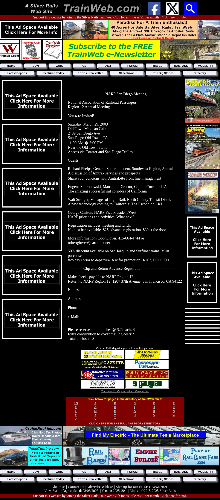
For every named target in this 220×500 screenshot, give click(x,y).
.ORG (59, 65)
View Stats (51, 490)
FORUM (132, 65)
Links (134, 490)
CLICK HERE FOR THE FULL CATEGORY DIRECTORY (124, 423)
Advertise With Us (100, 487)
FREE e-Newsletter (90, 73)
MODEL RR (205, 65)
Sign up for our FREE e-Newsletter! (142, 487)
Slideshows (126, 73)
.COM (35, 65)
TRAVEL (156, 65)
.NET (108, 65)
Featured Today (53, 73)
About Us (59, 487)
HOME (11, 65)
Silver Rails (168, 490)
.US (84, 65)
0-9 (76, 403)
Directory (200, 73)
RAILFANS (181, 65)
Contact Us (76, 487)
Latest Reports (17, 73)
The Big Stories (163, 73)
